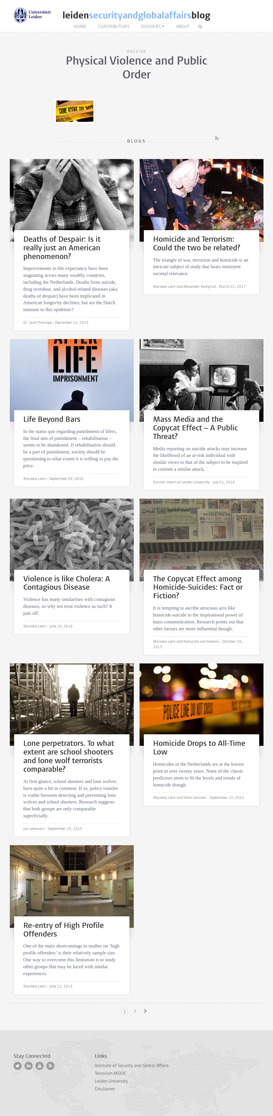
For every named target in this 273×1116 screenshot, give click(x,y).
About (183, 26)
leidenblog (136, 15)
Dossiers (151, 26)
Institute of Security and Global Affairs (132, 1065)
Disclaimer (105, 1089)
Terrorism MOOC (111, 1073)
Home (80, 26)
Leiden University (111, 1081)
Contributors (113, 26)
